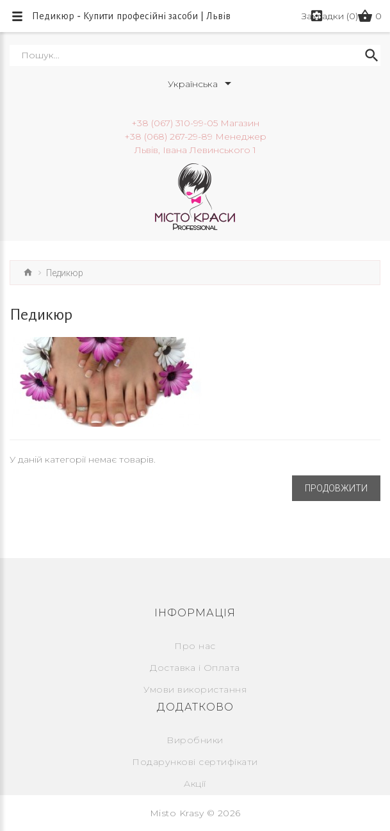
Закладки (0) (330, 16)
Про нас (195, 646)
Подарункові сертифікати (195, 762)
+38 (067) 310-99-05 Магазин (195, 123)
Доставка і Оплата (195, 667)
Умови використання (195, 689)
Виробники (195, 740)
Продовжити (336, 488)
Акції (195, 783)
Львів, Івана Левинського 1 (195, 150)
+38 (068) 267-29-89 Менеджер (195, 136)
